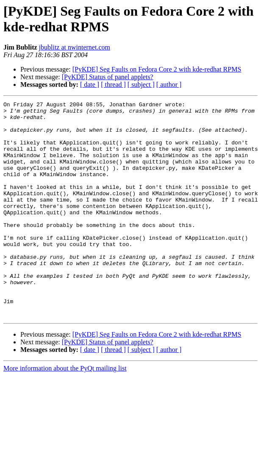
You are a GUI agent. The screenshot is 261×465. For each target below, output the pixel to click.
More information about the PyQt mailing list (65, 411)
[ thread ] (113, 84)
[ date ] (89, 84)
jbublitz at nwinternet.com (74, 47)
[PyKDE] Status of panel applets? (107, 76)
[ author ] (169, 84)
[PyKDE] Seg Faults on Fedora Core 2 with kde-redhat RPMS (157, 69)
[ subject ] (141, 84)
